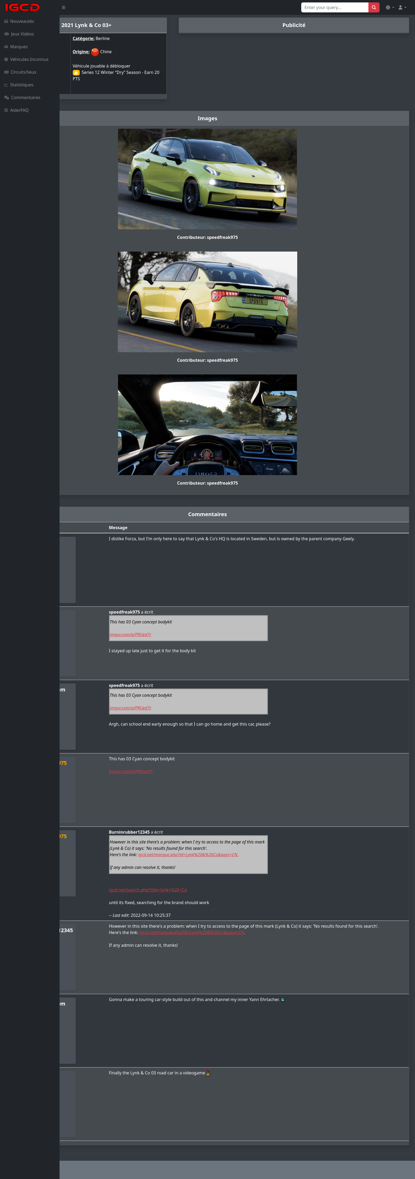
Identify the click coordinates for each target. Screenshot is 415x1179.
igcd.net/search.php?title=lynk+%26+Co (193, 890)
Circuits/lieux (20, 72)
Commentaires (22, 97)
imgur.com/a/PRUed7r (175, 634)
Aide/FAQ (16, 110)
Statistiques (18, 85)
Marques (16, 47)
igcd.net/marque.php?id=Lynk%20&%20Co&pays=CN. (233, 855)
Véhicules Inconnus (26, 59)
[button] (390, 7)
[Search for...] (335, 7)
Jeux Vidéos (19, 34)
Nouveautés (19, 21)
